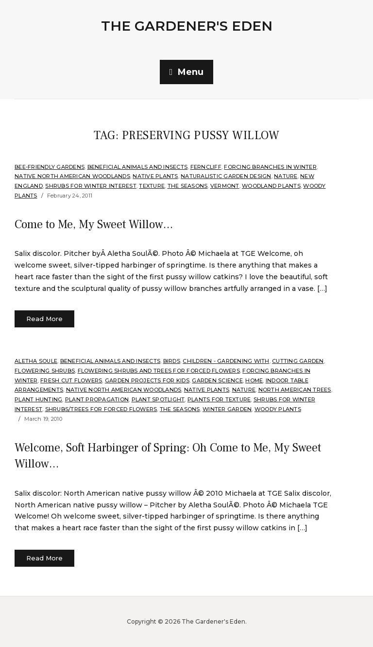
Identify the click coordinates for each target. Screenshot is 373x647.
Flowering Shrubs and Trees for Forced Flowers (159, 370)
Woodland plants (271, 185)
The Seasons (188, 185)
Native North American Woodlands (72, 176)
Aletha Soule (36, 361)
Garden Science (217, 380)
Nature (286, 176)
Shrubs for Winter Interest (90, 185)
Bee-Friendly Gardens (50, 166)
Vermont (224, 185)
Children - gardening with (226, 361)
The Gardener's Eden (186, 26)
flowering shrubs (45, 370)
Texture (152, 185)
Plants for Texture (219, 399)
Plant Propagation (97, 399)
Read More (44, 319)
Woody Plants (277, 409)
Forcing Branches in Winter (270, 166)
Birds (171, 361)
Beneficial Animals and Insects (137, 166)
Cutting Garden (298, 361)
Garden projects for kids (147, 380)
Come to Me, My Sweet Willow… (94, 224)
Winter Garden (227, 409)
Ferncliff (205, 166)
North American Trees (294, 389)
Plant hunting (38, 399)
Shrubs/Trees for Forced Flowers (101, 409)
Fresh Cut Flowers (71, 380)
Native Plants (155, 176)
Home (254, 380)
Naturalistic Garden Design (226, 176)
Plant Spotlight (158, 399)
